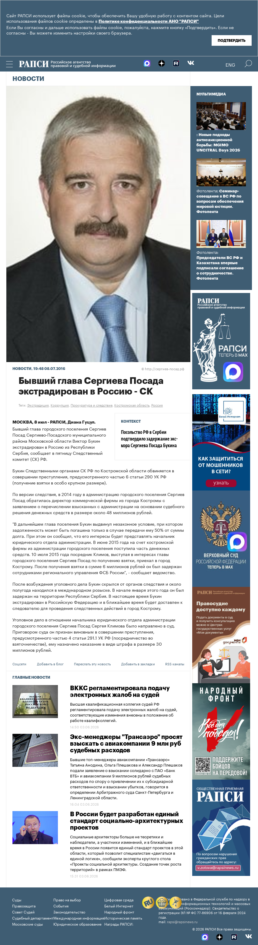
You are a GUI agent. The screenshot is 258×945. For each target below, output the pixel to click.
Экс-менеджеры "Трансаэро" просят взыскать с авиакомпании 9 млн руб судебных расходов (126, 744)
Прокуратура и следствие (91, 405)
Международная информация (78, 917)
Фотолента (206, 191)
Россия (157, 405)
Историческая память (123, 917)
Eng (230, 64)
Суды (16, 899)
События (61, 905)
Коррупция (60, 405)
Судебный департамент (32, 917)
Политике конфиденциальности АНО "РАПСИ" (149, 21)
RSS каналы (174, 663)
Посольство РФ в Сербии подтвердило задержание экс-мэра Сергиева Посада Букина (149, 439)
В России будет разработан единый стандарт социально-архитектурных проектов (126, 821)
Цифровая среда (118, 899)
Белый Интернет (118, 905)
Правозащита (23, 905)
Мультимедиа (211, 94)
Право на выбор (67, 899)
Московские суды (27, 924)
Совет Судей (23, 911)
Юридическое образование (77, 924)
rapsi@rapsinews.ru (182, 921)
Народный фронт (119, 911)
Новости (28, 79)
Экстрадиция (38, 405)
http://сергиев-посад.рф (162, 368)
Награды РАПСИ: (119, 924)
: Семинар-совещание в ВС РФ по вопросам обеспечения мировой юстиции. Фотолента (219, 201)
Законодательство (69, 911)
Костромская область (131, 405)
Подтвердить (232, 40)
